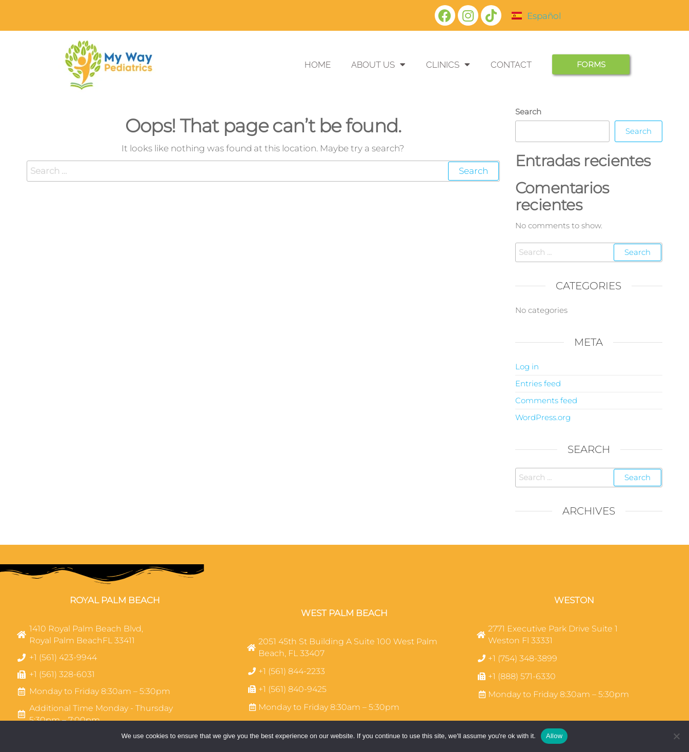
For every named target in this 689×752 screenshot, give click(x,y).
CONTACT (511, 65)
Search (528, 111)
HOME (318, 65)
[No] (676, 736)
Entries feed (538, 383)
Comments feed (546, 400)
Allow (554, 736)
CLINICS (448, 64)
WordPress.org (543, 417)
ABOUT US (378, 64)
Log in (527, 366)
